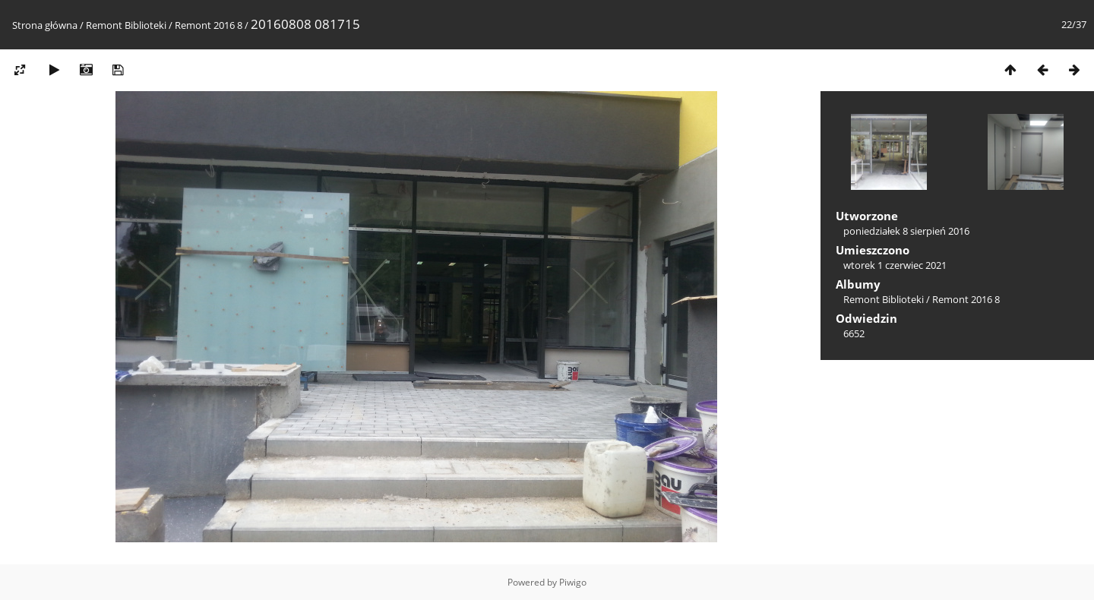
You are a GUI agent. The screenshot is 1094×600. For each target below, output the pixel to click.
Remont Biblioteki (126, 25)
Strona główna (44, 25)
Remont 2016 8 (208, 25)
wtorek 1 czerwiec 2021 (895, 265)
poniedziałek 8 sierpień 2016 (906, 231)
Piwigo (573, 582)
